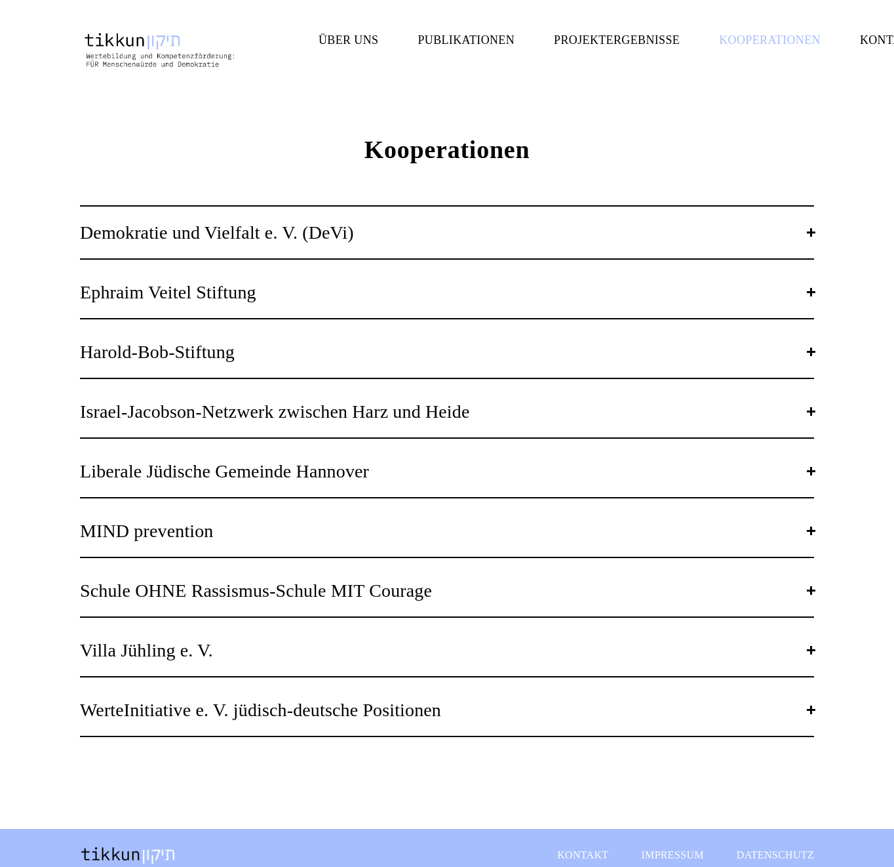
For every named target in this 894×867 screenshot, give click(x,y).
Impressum (672, 854)
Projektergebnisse (617, 40)
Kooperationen (770, 40)
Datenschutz (775, 854)
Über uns (348, 40)
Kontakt (582, 854)
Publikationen (466, 40)
